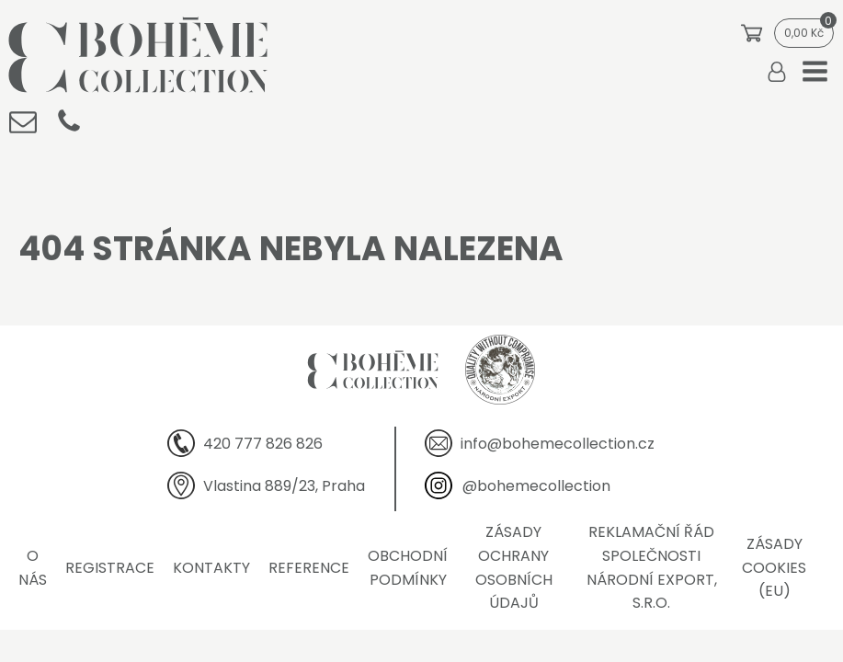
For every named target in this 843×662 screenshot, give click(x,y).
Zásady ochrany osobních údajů (514, 567)
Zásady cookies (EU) (774, 567)
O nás (32, 567)
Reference (308, 567)
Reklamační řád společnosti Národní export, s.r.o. (652, 567)
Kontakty (211, 567)
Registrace (109, 567)
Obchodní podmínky (408, 567)
